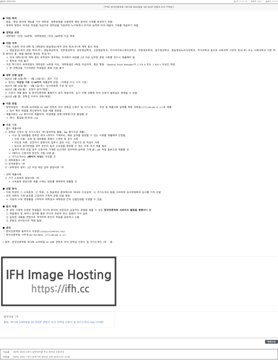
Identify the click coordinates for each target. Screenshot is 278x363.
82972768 (11, 1)
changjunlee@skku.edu (52, 231)
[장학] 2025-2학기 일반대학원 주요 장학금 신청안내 (38, 351)
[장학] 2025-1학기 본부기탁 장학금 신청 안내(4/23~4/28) (41, 356)
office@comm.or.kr (152, 107)
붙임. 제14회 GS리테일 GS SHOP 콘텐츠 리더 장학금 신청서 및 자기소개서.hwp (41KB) (54, 322)
